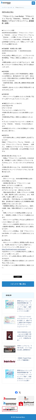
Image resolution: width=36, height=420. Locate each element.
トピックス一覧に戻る (18, 284)
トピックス (9, 7)
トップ (3, 7)
